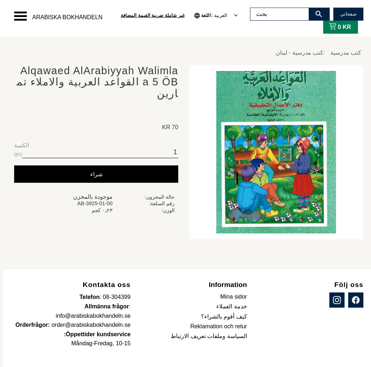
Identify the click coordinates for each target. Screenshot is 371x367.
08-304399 (114, 297)
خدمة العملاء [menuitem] (228, 306)
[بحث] (315, 14)
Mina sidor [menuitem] (230, 297)
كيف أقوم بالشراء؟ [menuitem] (221, 316)
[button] (17, 16)
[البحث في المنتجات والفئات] (276, 14)
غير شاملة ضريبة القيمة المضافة (149, 15)
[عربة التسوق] (335, 27)
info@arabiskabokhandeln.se (90, 316)
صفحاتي (345, 14)
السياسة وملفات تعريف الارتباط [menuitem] (205, 336)
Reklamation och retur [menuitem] (215, 326)
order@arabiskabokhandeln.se (87, 325)
